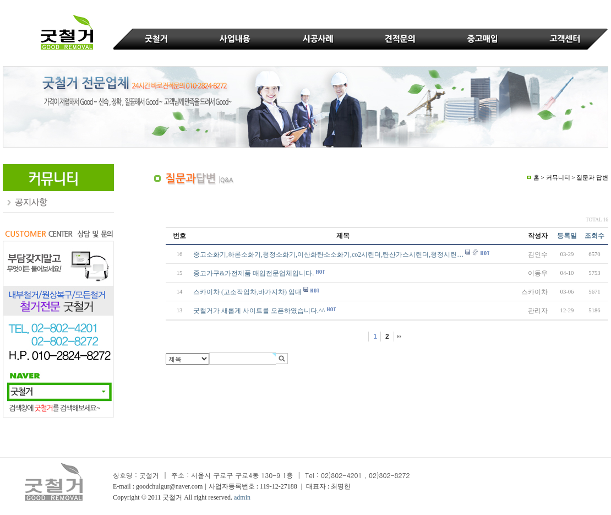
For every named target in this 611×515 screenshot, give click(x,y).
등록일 (567, 236)
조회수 (594, 236)
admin (242, 497)
